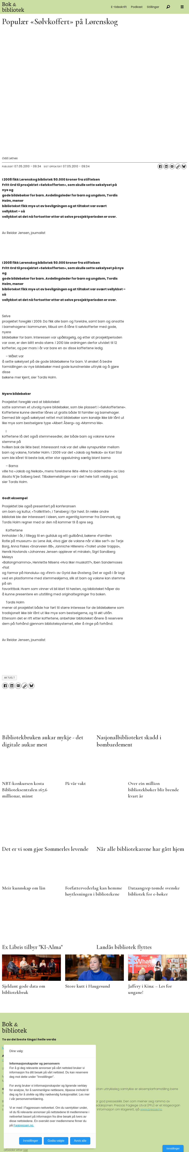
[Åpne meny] (182, 6)
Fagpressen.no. (23, 1125)
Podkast (137, 7)
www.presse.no (151, 1109)
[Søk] (168, 7)
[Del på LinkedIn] (166, 166)
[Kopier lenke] (178, 166)
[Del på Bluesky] (184, 166)
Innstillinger (173, 1148)
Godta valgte (56, 1140)
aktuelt (9, 677)
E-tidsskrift (119, 7)
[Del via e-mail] (172, 166)
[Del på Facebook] (160, 166)
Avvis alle (80, 1140)
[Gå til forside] (40, 7)
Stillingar (153, 7)
